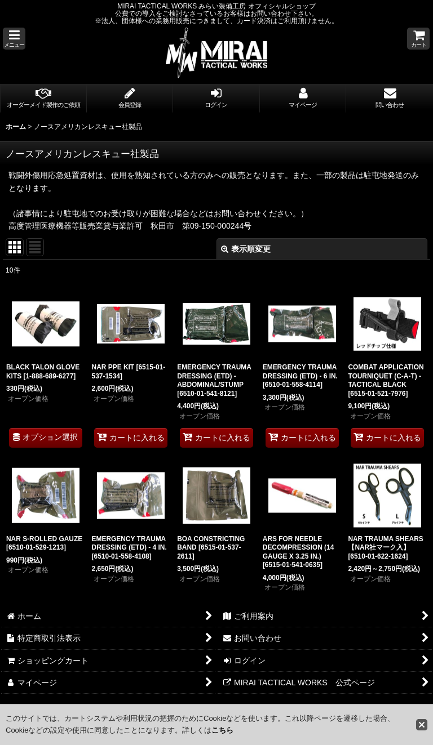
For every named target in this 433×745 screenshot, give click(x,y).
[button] (14, 39)
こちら (222, 730)
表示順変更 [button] (246, 248)
